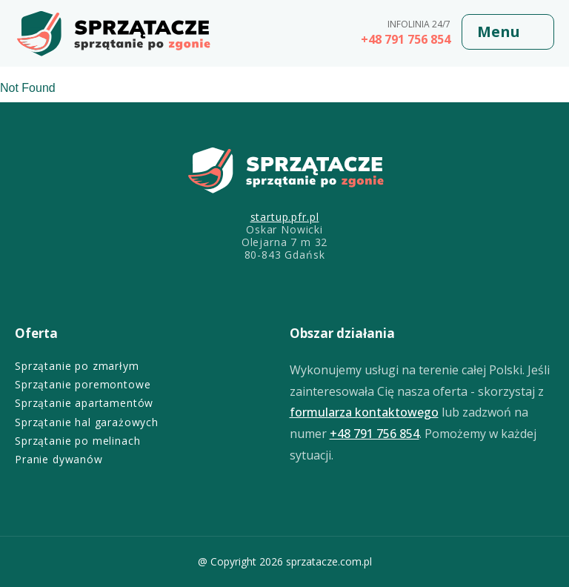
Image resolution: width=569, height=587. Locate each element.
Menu (498, 31)
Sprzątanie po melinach (77, 440)
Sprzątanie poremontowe (82, 384)
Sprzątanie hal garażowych (87, 422)
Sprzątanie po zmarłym (77, 365)
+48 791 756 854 (405, 39)
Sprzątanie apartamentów (84, 403)
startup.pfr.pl (284, 217)
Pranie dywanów (59, 459)
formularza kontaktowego (364, 412)
